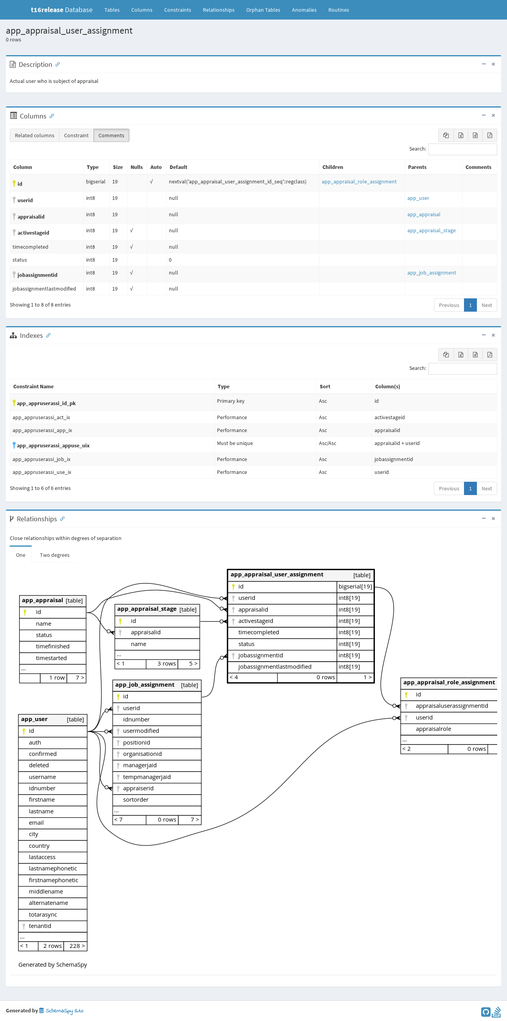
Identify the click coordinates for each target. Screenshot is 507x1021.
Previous (449, 305)
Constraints (177, 9)
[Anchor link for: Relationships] (60, 518)
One (20, 554)
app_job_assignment (431, 272)
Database (62, 9)
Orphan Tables (263, 9)
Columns (141, 9)
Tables (114, 9)
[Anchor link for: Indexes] (46, 334)
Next (487, 305)
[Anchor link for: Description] (55, 63)
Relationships (219, 9)
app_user (418, 197)
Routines (338, 9)
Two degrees (55, 554)
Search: (453, 149)
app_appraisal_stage (431, 230)
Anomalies (304, 9)
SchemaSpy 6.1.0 (61, 1011)
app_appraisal (424, 214)
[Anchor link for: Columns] (50, 115)
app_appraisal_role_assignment (359, 181)
